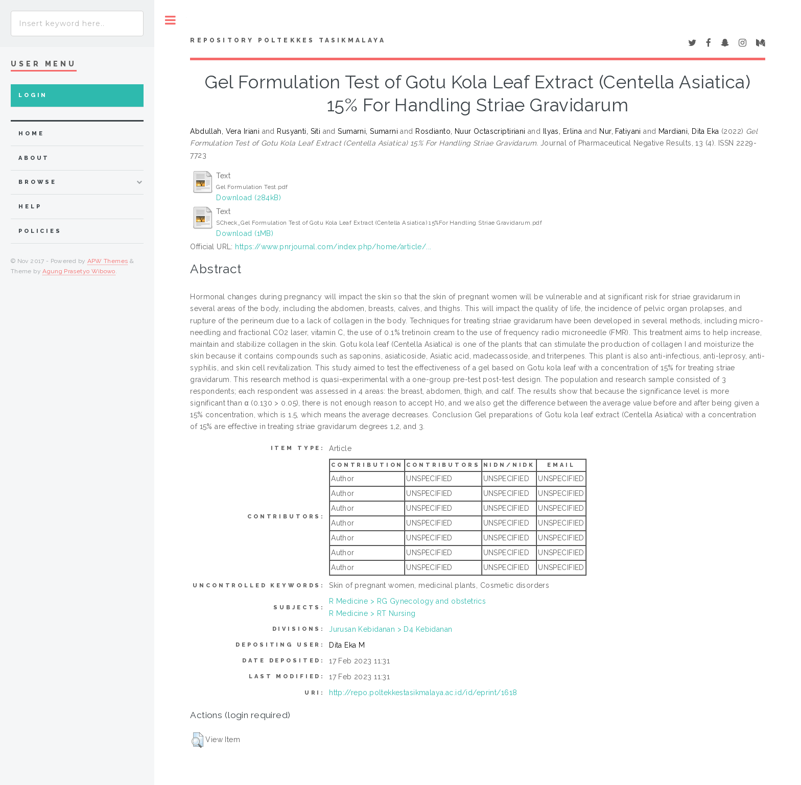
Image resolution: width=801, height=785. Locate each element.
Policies (40, 231)
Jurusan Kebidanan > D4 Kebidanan (390, 629)
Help (29, 206)
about (34, 158)
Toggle (170, 20)
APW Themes (107, 261)
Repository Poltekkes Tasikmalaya (287, 40)
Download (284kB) (248, 198)
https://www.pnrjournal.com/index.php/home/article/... (333, 247)
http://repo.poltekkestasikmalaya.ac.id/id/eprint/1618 (423, 692)
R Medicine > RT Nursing (372, 613)
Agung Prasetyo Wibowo (78, 271)
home (31, 133)
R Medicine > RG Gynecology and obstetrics (407, 601)
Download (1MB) (244, 233)
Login (33, 95)
